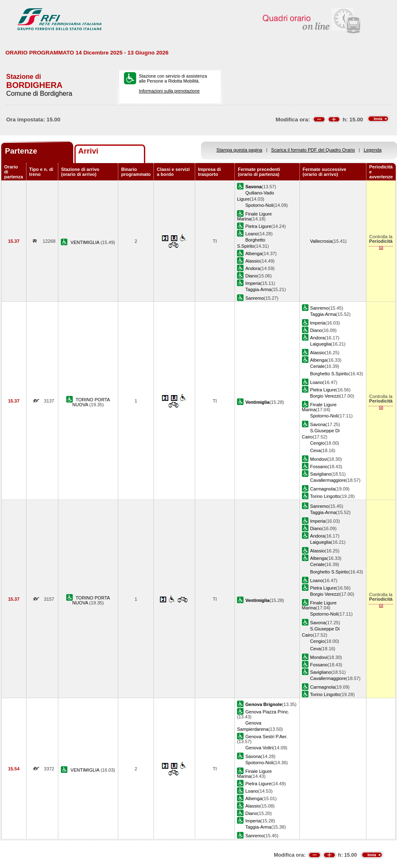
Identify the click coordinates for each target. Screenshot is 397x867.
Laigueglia (320, 343)
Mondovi (319, 459)
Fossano (319, 466)
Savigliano (320, 473)
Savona (318, 424)
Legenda (373, 149)
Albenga (253, 253)
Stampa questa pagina (239, 149)
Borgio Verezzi (325, 395)
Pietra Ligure (258, 226)
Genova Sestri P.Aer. (266, 736)
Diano (251, 275)
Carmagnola (322, 488)
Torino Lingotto (325, 496)
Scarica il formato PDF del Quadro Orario (313, 149)
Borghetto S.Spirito (329, 373)
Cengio (317, 443)
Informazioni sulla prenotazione (169, 90)
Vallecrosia (321, 241)
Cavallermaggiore (328, 480)
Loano (251, 233)
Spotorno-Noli (259, 205)
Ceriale (317, 366)
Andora (252, 268)
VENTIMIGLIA (86, 242)
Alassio (252, 260)
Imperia (253, 283)
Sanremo (254, 298)
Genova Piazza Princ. (267, 711)
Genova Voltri (259, 747)
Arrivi (88, 151)
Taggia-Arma (258, 289)
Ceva (315, 450)
